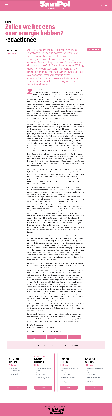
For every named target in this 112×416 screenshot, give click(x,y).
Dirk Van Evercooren (13, 50)
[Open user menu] (106, 5)
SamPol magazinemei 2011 (11, 54)
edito (30, 337)
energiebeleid (61, 337)
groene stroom (74, 337)
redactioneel (40, 337)
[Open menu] (6, 5)
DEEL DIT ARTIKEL (94, 50)
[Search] (102, 5)
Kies (18, 388)
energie (50, 337)
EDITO (8, 22)
